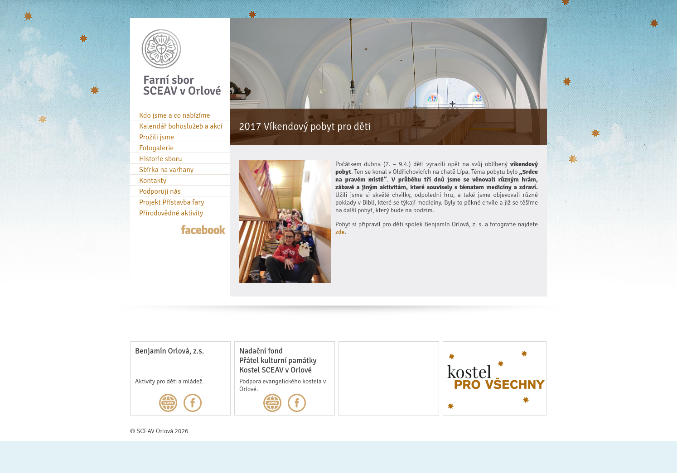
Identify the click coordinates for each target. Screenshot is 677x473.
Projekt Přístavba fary (171, 202)
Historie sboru (160, 158)
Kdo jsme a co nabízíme (174, 115)
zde (340, 232)
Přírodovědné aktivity (171, 213)
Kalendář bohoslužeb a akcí (180, 126)
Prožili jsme (156, 137)
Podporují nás (160, 191)
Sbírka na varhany (166, 169)
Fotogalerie (156, 148)
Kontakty (152, 180)
